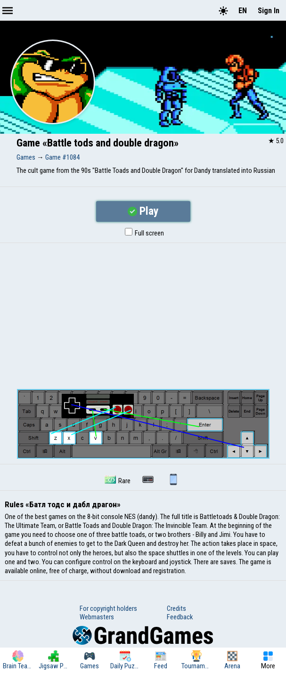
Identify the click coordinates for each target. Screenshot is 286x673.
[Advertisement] (143, 314)
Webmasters (97, 617)
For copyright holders (108, 608)
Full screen (144, 233)
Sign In (268, 10)
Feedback (180, 617)
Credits (176, 608)
